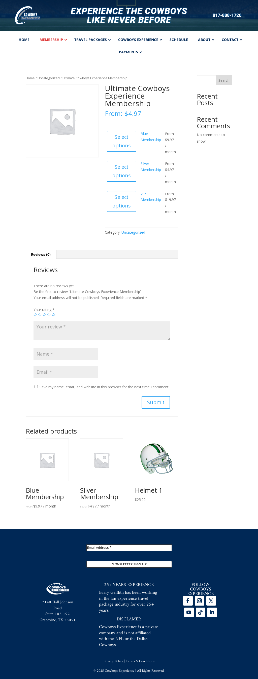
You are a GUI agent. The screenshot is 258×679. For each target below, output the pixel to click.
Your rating (44, 309)
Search (224, 80)
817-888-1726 (227, 15)
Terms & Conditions (140, 661)
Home (30, 78)
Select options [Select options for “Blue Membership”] (121, 141)
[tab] (40, 254)
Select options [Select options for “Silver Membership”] (121, 171)
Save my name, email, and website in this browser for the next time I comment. (104, 387)
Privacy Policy (113, 661)
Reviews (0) (41, 254)
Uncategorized (49, 78)
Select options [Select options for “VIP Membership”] (121, 201)
